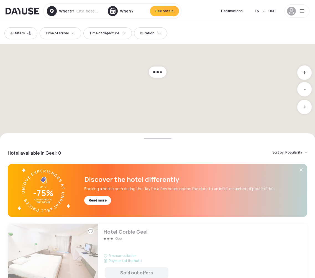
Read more (98, 200)
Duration (150, 33)
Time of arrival (60, 33)
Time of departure (107, 33)
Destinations (232, 11)
